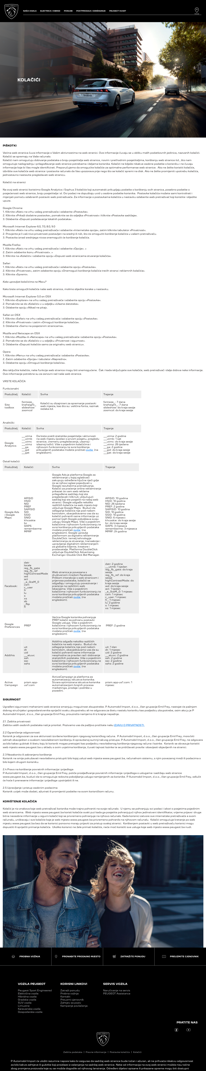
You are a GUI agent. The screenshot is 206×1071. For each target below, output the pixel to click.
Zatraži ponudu (70, 990)
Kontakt (65, 996)
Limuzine (24, 1005)
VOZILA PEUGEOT (31, 983)
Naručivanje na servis (116, 990)
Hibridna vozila (27, 996)
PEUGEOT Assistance (116, 993)
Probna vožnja (69, 993)
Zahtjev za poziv (70, 1002)
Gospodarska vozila (30, 1012)
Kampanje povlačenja (74, 1005)
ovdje (90, 449)
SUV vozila (24, 1002)
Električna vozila (28, 993)
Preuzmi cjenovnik (72, 999)
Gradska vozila (27, 999)
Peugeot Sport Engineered (35, 990)
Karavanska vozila (29, 1008)
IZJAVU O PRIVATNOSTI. (129, 725)
